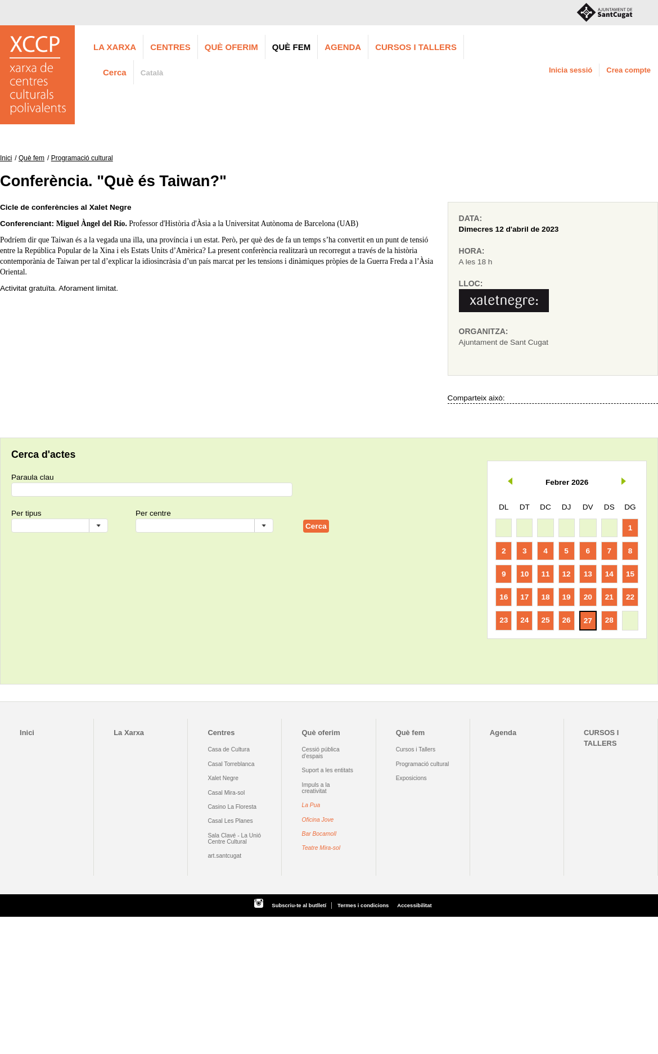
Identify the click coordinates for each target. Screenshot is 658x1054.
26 (566, 620)
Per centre (153, 513)
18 (545, 597)
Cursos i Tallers (415, 749)
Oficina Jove (318, 820)
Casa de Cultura (229, 749)
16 (503, 597)
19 (566, 597)
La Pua (311, 805)
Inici (6, 158)
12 (566, 574)
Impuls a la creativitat (316, 788)
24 (524, 620)
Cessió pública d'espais (321, 752)
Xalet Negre (223, 778)
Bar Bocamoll (319, 834)
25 (545, 620)
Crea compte (628, 70)
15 (630, 574)
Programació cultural (82, 158)
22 (630, 597)
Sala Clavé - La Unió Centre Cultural (234, 838)
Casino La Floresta (232, 807)
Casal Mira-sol (226, 793)
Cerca (115, 72)
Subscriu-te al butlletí (299, 905)
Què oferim (231, 47)
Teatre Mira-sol (321, 848)
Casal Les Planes (230, 821)
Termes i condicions (363, 905)
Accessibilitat (414, 905)
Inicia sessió (570, 70)
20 (588, 597)
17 (524, 597)
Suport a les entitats (327, 770)
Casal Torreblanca (231, 764)
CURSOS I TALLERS (416, 47)
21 (609, 597)
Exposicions (411, 778)
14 (609, 574)
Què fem (291, 47)
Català (152, 73)
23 (503, 620)
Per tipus (26, 513)
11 (545, 574)
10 (524, 574)
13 (588, 574)
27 (588, 620)
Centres (170, 47)
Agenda (343, 47)
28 (609, 620)
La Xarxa (114, 47)
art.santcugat (224, 856)
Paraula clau (32, 477)
